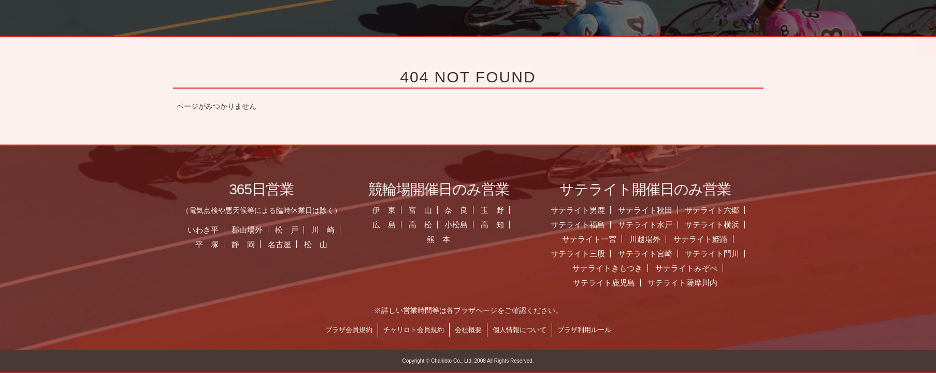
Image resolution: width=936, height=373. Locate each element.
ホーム (249, 44)
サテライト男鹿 (583, 210)
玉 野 (498, 210)
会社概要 (473, 330)
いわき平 (208, 229)
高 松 (425, 224)
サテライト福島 (583, 224)
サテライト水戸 (650, 224)
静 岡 (248, 244)
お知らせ (390, 44)
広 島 (389, 224)
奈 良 (461, 210)
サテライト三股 (583, 253)
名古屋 (284, 244)
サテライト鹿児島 (609, 282)
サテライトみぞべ (691, 268)
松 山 (321, 244)
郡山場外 (252, 229)
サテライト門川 (717, 253)
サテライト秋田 (650, 210)
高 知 (498, 224)
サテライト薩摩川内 (688, 282)
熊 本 (443, 239)
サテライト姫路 (706, 239)
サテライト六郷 (717, 210)
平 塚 (212, 244)
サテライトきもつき (612, 268)
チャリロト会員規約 (418, 330)
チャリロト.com (674, 44)
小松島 (461, 224)
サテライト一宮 (594, 239)
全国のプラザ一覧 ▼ (532, 44)
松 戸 (292, 229)
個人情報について (525, 330)
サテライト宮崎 (650, 253)
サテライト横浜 (717, 224)
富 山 (425, 210)
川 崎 (328, 229)
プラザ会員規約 (354, 330)
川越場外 (650, 239)
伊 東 (389, 210)
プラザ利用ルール (589, 330)
